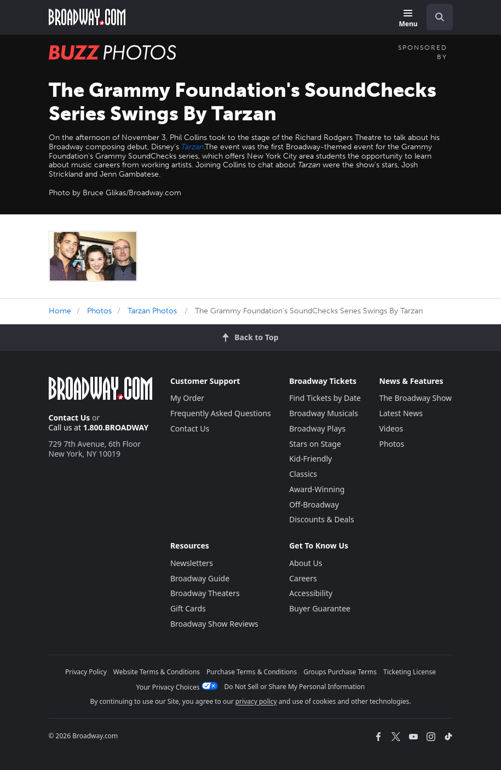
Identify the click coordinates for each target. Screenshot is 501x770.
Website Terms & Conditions (156, 671)
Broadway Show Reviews (214, 624)
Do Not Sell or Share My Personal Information (294, 686)
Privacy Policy (86, 671)
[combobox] (435, 17)
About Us (305, 563)
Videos (391, 428)
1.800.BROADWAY (116, 427)
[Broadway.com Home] (87, 17)
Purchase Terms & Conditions (251, 671)
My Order (187, 398)
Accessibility (310, 593)
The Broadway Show (415, 398)
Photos (99, 311)
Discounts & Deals (321, 519)
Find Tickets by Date (325, 398)
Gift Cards (188, 608)
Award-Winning (316, 489)
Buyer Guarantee (319, 608)
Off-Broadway (314, 504)
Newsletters (191, 563)
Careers (302, 578)
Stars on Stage (315, 444)
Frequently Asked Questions (220, 413)
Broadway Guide (199, 578)
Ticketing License (409, 671)
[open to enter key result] (440, 17)
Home (60, 311)
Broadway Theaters (205, 593)
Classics (303, 474)
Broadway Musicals (323, 413)
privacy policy (256, 701)
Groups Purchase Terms (340, 671)
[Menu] (408, 19)
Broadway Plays (317, 428)
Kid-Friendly (310, 458)
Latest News (401, 413)
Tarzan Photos (152, 311)
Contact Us (69, 417)
